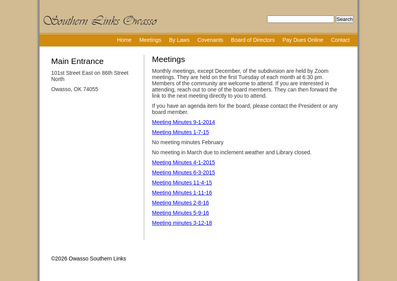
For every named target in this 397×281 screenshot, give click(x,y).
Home (124, 40)
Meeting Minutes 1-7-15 (180, 132)
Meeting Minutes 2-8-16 (180, 203)
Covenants (210, 40)
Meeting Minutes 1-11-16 (182, 193)
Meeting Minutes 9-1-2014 (183, 122)
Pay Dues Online (303, 40)
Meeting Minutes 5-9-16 (180, 213)
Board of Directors (253, 40)
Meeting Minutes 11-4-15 (182, 182)
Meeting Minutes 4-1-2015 (183, 162)
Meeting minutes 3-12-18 (182, 223)
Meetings (150, 40)
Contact (340, 40)
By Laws (179, 40)
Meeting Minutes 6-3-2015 (183, 172)
